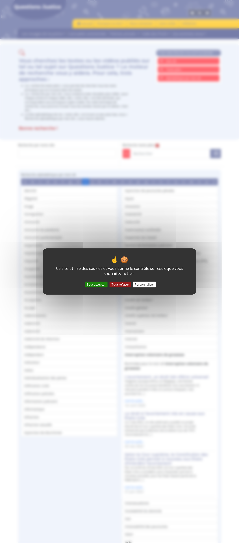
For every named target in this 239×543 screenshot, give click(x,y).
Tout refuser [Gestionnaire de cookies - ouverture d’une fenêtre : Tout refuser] (120, 284)
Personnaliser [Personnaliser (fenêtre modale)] (144, 284)
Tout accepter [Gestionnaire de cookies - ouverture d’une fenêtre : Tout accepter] (96, 284)
